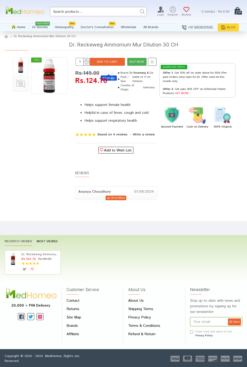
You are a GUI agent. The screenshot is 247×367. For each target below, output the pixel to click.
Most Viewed (47, 242)
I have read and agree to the (211, 334)
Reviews (82, 182)
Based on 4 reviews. (113, 148)
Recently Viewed (18, 242)
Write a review (144, 148)
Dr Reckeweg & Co (141, 87)
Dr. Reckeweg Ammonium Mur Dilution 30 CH (40, 254)
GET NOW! (182, 93)
